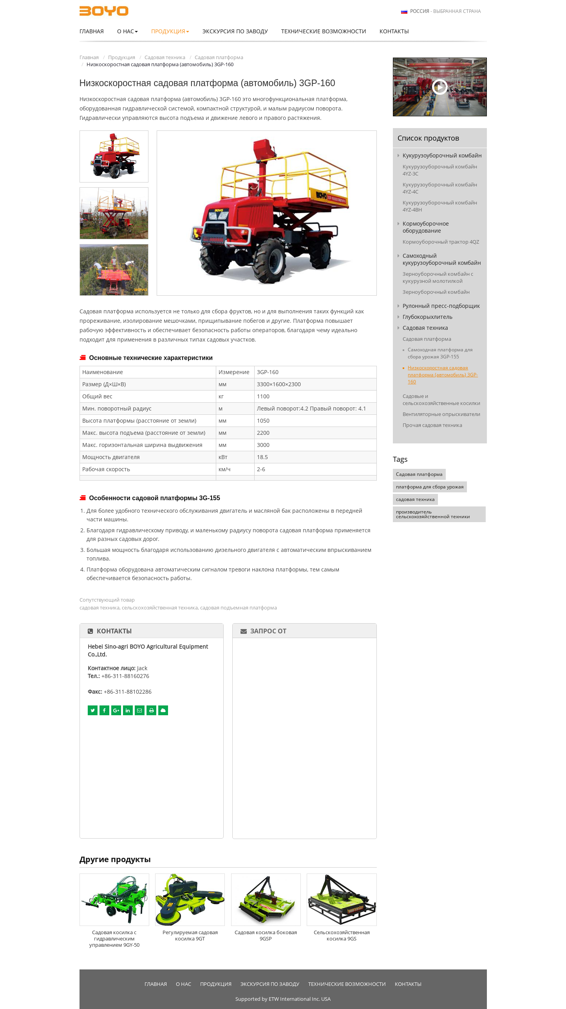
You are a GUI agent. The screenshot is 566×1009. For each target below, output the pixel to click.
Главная (92, 31)
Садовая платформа (219, 57)
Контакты (394, 31)
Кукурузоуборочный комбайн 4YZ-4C (440, 188)
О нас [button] (127, 31)
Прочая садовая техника (432, 425)
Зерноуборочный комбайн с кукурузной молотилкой (438, 277)
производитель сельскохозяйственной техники (433, 514)
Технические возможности (323, 31)
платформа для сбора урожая (430, 486)
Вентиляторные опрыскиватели (441, 414)
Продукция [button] (170, 31)
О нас (183, 984)
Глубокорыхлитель (427, 316)
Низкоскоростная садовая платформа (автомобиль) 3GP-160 (443, 374)
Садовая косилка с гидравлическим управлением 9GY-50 (114, 938)
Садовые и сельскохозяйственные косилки (441, 399)
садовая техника (415, 499)
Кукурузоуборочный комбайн (442, 155)
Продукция (121, 57)
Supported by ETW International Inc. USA (283, 998)
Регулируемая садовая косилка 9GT (190, 935)
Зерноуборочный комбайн (436, 291)
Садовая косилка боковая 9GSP (266, 935)
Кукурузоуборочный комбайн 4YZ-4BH (440, 206)
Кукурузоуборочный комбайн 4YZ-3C (440, 170)
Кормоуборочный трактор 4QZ (441, 241)
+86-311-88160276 (125, 676)
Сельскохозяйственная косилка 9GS (342, 935)
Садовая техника (165, 57)
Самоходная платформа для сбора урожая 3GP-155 (440, 353)
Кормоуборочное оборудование (426, 227)
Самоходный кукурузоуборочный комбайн (442, 259)
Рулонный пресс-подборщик (441, 305)
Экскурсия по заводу (235, 31)
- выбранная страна (445, 11)
